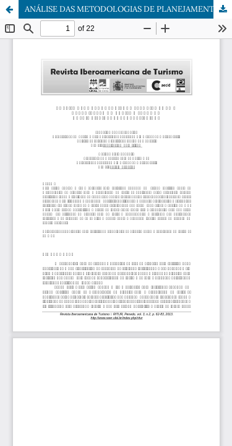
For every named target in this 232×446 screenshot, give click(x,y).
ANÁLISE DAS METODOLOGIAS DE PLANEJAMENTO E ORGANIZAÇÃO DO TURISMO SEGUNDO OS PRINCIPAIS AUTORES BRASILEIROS (128, 9)
